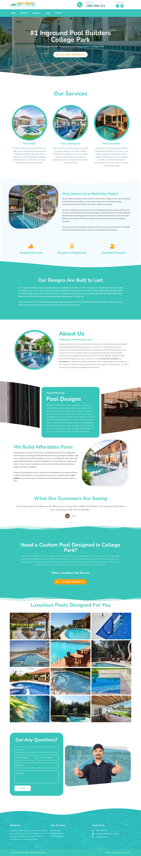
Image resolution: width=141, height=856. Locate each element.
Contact (58, 13)
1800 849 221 (95, 6)
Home (13, 13)
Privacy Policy (111, 852)
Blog (48, 13)
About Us (24, 13)
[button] (12, 512)
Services (37, 13)
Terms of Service (123, 852)
